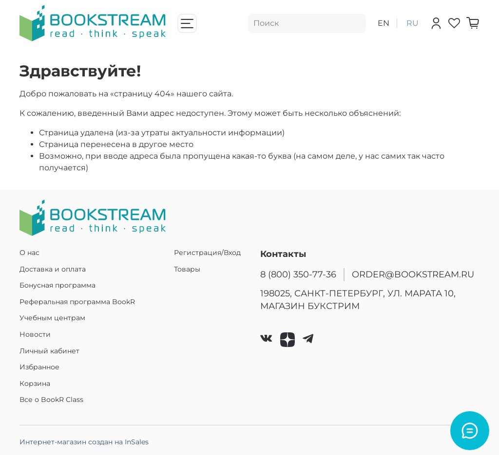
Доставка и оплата (52, 269)
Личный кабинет (49, 350)
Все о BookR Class (51, 399)
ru (412, 23)
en (383, 23)
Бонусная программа (57, 285)
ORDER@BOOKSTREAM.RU (413, 274)
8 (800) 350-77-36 (298, 274)
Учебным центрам (52, 317)
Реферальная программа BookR (77, 301)
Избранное (39, 367)
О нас (29, 252)
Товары (187, 269)
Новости (35, 334)
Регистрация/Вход (207, 252)
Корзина (34, 383)
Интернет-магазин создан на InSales (84, 441)
